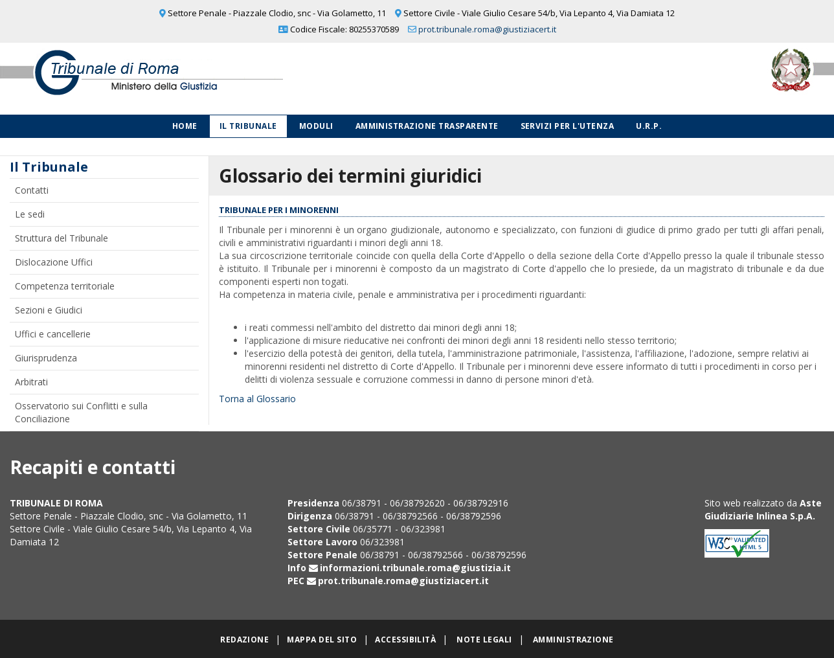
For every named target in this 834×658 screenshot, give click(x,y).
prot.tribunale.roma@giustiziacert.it (487, 29)
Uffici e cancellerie (53, 334)
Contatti (32, 190)
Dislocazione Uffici (54, 262)
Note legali (484, 639)
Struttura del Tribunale (61, 238)
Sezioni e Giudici (48, 310)
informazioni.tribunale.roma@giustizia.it (415, 568)
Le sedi (30, 214)
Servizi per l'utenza (567, 125)
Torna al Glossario (257, 398)
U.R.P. (649, 125)
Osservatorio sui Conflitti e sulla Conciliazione (81, 412)
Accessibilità (405, 639)
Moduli (316, 125)
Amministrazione (573, 639)
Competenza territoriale (65, 286)
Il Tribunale (248, 125)
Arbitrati (31, 382)
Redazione (244, 639)
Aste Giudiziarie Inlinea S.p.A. (763, 509)
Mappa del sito (322, 639)
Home (184, 125)
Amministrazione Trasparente (427, 125)
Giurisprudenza (46, 358)
